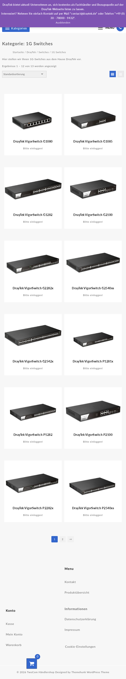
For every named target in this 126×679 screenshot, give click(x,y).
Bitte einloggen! (33, 148)
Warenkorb (14, 645)
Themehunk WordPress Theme (90, 672)
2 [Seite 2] (62, 539)
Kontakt (70, 582)
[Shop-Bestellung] (24, 74)
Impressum (72, 629)
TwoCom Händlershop (41, 672)
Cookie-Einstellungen (80, 646)
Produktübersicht (77, 592)
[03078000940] (120, 27)
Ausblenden (63, 22)
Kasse (10, 624)
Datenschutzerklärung (80, 619)
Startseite (18, 52)
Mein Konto (14, 634)
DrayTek (31, 52)
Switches (43, 52)
